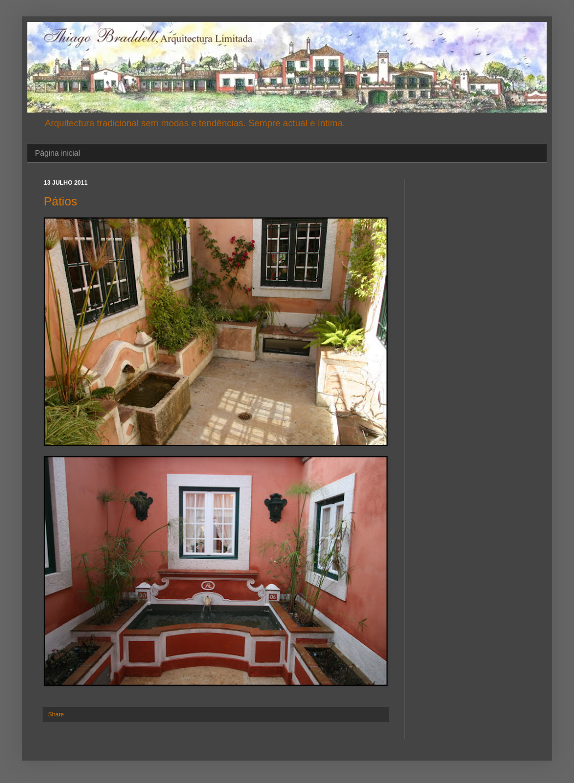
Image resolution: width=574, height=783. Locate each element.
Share (56, 714)
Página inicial (57, 153)
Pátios (60, 201)
